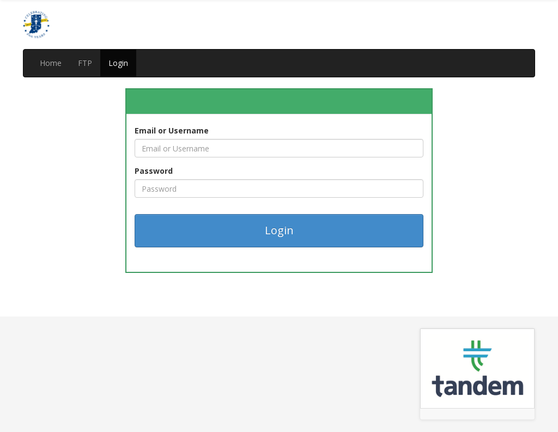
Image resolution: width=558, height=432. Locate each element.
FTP (85, 63)
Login (118, 63)
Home (51, 63)
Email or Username (172, 130)
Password (154, 171)
